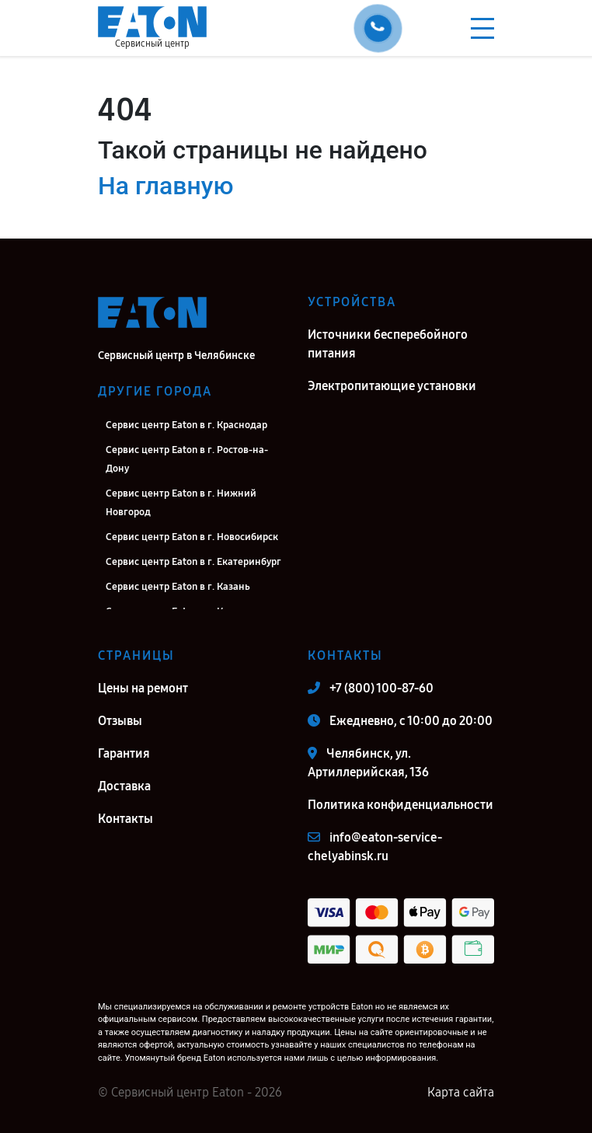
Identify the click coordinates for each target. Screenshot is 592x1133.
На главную (165, 185)
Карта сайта (460, 1092)
